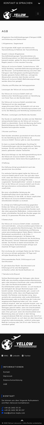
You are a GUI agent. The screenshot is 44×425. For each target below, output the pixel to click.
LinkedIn (15, 356)
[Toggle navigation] (38, 13)
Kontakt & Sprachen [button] (22, 3)
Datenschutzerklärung (12, 380)
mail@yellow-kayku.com (13, 413)
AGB (5, 384)
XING (5, 356)
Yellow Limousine (15, 423)
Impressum (7, 376)
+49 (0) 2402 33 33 (11, 408)
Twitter (26, 356)
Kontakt (6, 372)
